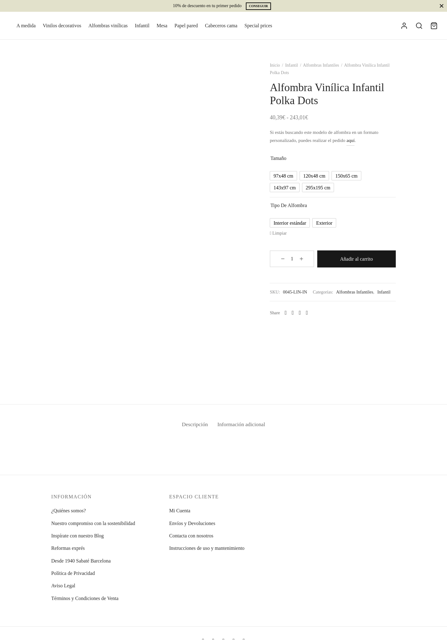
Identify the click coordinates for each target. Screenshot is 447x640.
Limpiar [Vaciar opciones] (281, 234)
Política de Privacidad (73, 573)
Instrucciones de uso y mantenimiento (207, 548)
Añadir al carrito (351, 260)
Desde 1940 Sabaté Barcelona (81, 560)
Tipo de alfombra (290, 206)
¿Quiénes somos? (68, 510)
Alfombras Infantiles (323, 66)
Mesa (161, 25)
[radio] (285, 177)
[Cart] (434, 25)
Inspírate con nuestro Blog (77, 535)
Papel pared (186, 25)
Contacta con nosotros (191, 535)
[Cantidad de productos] (287, 259)
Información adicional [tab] (242, 425)
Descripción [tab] (194, 425)
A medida (26, 25)
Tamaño (280, 159)
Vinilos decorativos (62, 25)
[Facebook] (294, 321)
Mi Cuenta (179, 510)
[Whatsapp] (287, 321)
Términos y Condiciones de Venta (85, 598)
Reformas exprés (68, 548)
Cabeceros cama (221, 25)
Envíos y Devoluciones (192, 523)
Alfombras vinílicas (108, 25)
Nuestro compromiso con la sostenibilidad (93, 523)
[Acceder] (404, 25)
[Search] (419, 25)
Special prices (258, 25)
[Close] (441, 5)
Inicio (277, 66)
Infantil (142, 25)
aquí (352, 141)
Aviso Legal (63, 585)
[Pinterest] (308, 321)
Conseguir (258, 6)
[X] (301, 321)
